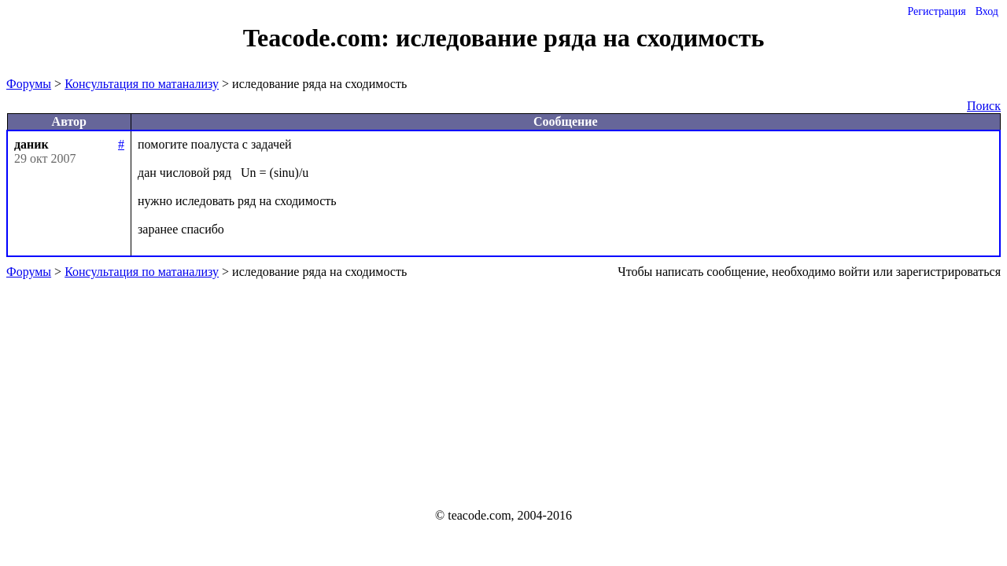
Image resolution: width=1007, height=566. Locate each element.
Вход (987, 11)
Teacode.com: (319, 38)
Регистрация (936, 11)
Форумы (28, 83)
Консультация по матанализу (142, 83)
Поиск (984, 105)
